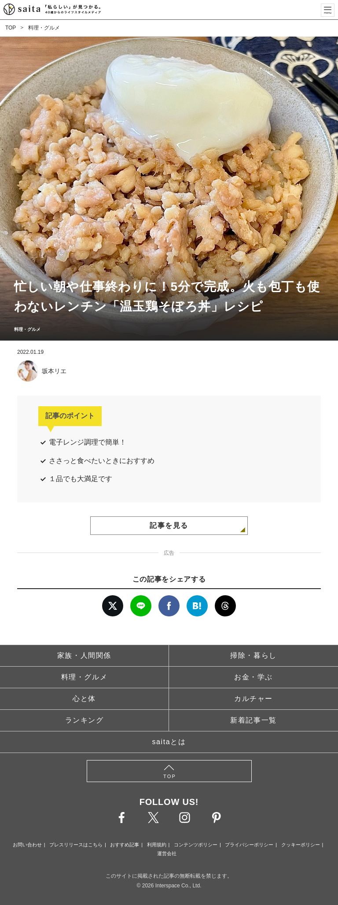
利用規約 (156, 844)
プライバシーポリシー (249, 844)
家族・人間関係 (84, 655)
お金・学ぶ (253, 677)
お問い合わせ (27, 844)
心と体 (84, 698)
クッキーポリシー (300, 844)
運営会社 (166, 853)
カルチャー (253, 698)
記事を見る (169, 525)
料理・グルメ (44, 28)
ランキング (84, 720)
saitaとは (169, 742)
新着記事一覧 (253, 720)
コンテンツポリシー (195, 844)
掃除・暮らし (253, 655)
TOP (10, 28)
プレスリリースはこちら (76, 844)
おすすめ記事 (124, 844)
